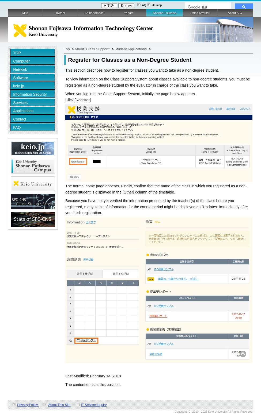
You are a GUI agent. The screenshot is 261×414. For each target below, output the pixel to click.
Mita (25, 12)
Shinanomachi (94, 12)
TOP (17, 53)
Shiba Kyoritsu (200, 12)
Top (67, 49)
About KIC (235, 12)
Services (20, 102)
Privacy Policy (28, 405)
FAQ (143, 5)
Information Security (30, 94)
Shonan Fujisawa (164, 12)
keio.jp (18, 86)
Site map (156, 5)
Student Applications (131, 49)
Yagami (129, 12)
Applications (23, 111)
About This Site (59, 405)
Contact (19, 119)
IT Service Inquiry (94, 405)
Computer (21, 61)
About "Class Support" (93, 49)
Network (20, 69)
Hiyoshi (60, 12)
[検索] (207, 7)
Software (20, 78)
